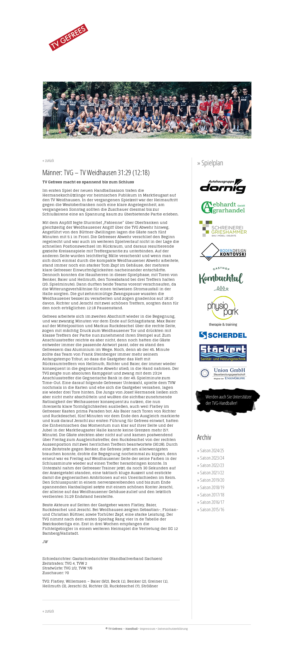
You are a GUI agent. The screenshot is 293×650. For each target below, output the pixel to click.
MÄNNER (131, 64)
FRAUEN (105, 64)
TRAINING (182, 64)
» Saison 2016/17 (210, 502)
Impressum (147, 628)
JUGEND (156, 64)
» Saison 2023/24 (210, 458)
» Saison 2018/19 (210, 487)
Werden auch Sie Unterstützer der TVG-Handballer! (229, 399)
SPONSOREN (211, 64)
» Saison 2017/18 (210, 494)
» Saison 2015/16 (210, 509)
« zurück (48, 160)
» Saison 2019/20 (210, 480)
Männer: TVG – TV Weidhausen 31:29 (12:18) (96, 172)
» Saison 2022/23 (210, 465)
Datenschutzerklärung (173, 628)
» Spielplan (210, 162)
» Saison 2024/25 (210, 450)
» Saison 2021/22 (210, 472)
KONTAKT (239, 64)
